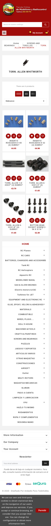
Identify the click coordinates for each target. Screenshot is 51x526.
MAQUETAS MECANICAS (25, 383)
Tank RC (25, 265)
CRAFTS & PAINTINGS (25, 334)
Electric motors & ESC (25, 290)
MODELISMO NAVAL (25, 280)
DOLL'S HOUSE (25, 324)
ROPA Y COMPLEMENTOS (25, 417)
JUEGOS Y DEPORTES (25, 349)
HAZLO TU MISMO (25, 407)
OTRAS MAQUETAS (25, 358)
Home (25, 244)
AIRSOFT (25, 368)
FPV (25, 402)
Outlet (25, 373)
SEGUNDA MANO (25, 422)
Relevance (25, 101)
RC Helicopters (25, 270)
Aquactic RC (26, 275)
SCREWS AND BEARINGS (25, 339)
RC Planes (26, 251)
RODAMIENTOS (25, 412)
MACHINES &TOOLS (25, 329)
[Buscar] (22, 24)
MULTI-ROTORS (25, 378)
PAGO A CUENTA (26, 393)
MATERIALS (25, 309)
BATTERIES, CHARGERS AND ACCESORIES (25, 260)
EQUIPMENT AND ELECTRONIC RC (25, 300)
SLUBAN (25, 388)
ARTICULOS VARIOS (25, 353)
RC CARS (25, 255)
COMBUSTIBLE (25, 314)
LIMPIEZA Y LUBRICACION (25, 398)
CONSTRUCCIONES (25, 363)
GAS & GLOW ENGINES (25, 285)
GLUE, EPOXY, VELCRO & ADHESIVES (25, 304)
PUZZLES (25, 344)
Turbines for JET (25, 295)
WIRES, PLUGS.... (25, 319)
